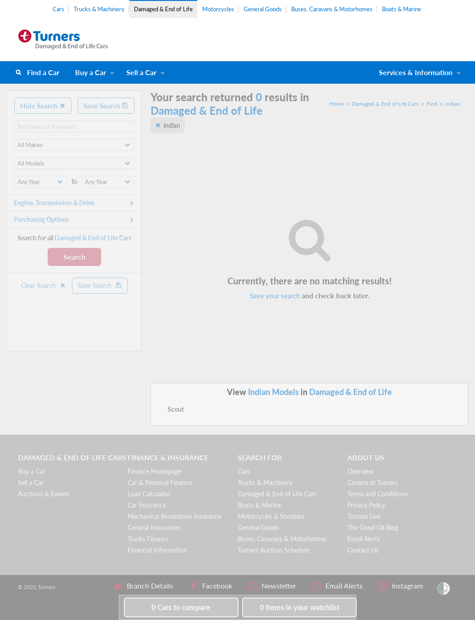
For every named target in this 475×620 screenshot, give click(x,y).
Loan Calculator (149, 494)
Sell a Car (141, 72)
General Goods (263, 9)
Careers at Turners (372, 482)
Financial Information (157, 550)
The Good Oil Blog (372, 527)
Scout (176, 409)
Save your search (275, 296)
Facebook (210, 586)
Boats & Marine (401, 9)
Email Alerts (363, 539)
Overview (360, 471)
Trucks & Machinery (99, 9)
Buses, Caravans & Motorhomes (332, 9)
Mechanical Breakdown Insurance (174, 516)
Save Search (106, 106)
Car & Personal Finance (160, 482)
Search (74, 256)
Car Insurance (147, 505)
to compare (180, 607)
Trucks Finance (148, 539)
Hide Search (43, 106)
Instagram (400, 586)
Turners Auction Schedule (273, 550)
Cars (58, 9)
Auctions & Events (43, 494)
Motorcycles (218, 9)
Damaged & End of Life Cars (385, 103)
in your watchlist (299, 607)
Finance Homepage (154, 471)
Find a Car (43, 72)
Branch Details (143, 586)
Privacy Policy (366, 505)
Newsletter (272, 586)
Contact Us (362, 550)
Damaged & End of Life (163, 9)
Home (336, 103)
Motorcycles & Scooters (271, 516)
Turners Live (364, 516)
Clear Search (43, 285)
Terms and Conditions (377, 494)
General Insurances (154, 527)
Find (431, 103)
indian (452, 103)
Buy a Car (90, 72)
